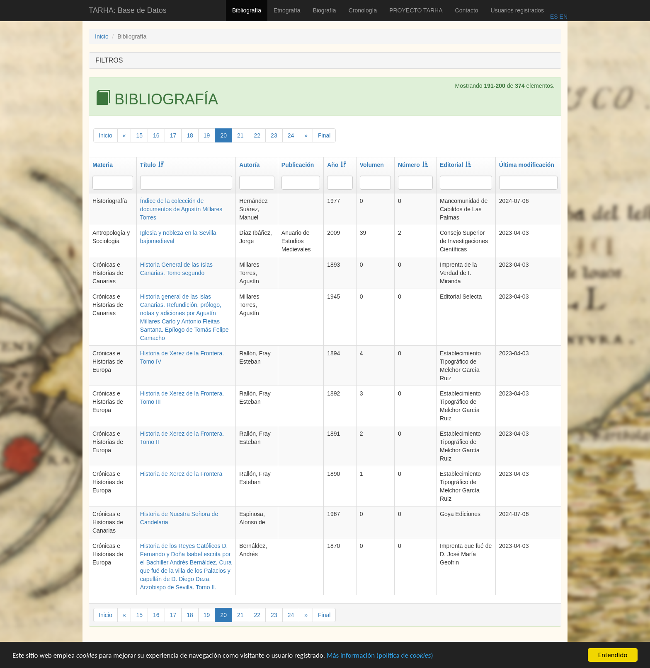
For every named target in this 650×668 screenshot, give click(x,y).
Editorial (455, 165)
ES (554, 16)
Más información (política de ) (380, 656)
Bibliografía (246, 10)
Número (413, 165)
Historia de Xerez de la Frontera (181, 473)
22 (257, 135)
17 (173, 135)
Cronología (363, 10)
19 (207, 135)
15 (139, 135)
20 (223, 135)
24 (291, 135)
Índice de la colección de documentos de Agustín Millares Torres (181, 209)
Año (336, 165)
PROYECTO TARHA (415, 10)
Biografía (324, 10)
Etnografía (287, 10)
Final (324, 135)
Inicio (102, 36)
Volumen (372, 165)
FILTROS (109, 60)
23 (274, 135)
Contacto (466, 10)
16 (156, 135)
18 (190, 135)
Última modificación (526, 165)
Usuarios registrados (517, 10)
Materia (102, 165)
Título (152, 165)
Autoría (249, 165)
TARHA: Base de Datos (128, 10)
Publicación (297, 165)
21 (240, 135)
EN (563, 16)
